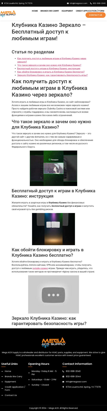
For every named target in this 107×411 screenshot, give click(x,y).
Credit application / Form (90, 10)
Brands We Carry (50, 10)
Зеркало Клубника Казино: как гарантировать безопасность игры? (52, 75)
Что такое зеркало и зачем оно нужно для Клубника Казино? (49, 65)
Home (35, 10)
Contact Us (95, 15)
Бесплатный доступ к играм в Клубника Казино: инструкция (48, 68)
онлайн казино (40, 268)
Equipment (67, 10)
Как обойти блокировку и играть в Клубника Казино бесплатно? (51, 72)
